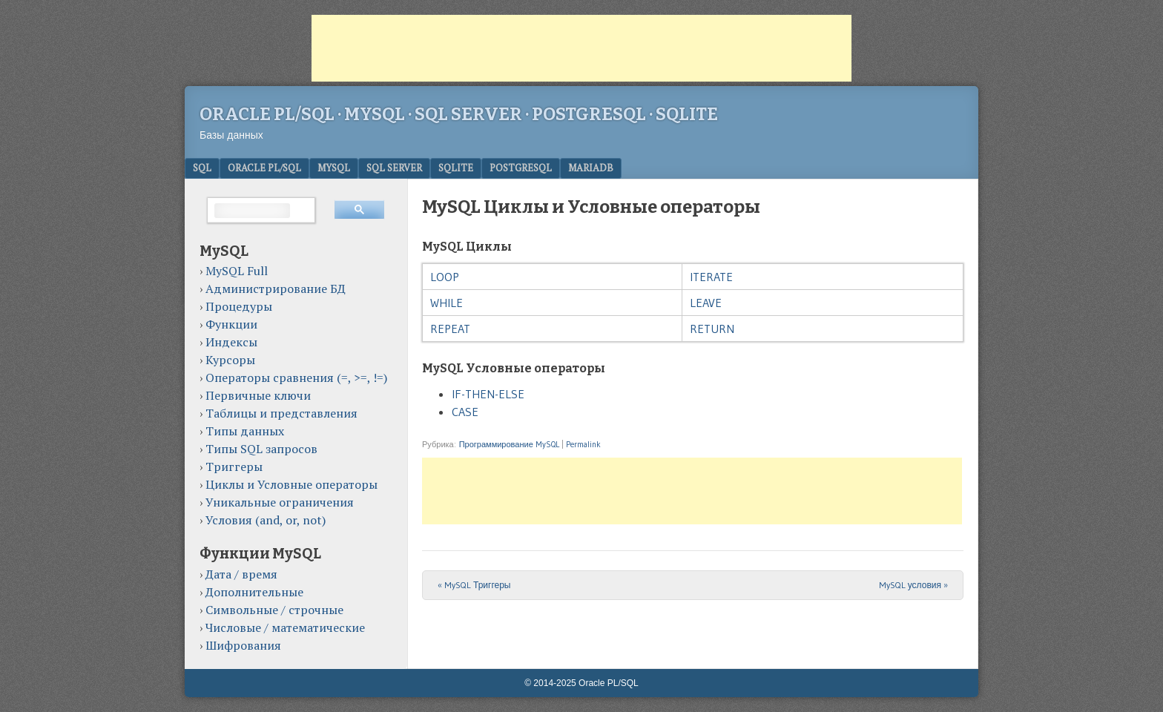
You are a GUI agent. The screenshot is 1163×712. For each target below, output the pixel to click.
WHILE (446, 302)
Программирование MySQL (509, 444)
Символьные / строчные (274, 609)
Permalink (583, 444)
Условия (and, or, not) (265, 520)
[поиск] (252, 210)
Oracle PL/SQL (264, 167)
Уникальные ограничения (279, 502)
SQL (202, 167)
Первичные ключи (258, 395)
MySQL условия (913, 584)
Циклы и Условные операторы (291, 484)
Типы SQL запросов (261, 449)
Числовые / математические (285, 627)
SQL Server (394, 167)
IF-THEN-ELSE (488, 393)
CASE (465, 411)
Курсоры (230, 360)
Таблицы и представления (281, 413)
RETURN (712, 328)
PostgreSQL (521, 167)
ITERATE (711, 276)
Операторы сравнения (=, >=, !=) (296, 377)
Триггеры (234, 466)
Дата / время (241, 574)
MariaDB (590, 167)
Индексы (231, 342)
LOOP (444, 276)
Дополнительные (254, 592)
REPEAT (450, 328)
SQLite (455, 167)
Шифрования (243, 645)
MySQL (333, 167)
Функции (231, 324)
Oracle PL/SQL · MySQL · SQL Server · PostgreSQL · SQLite (459, 114)
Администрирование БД (275, 288)
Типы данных (244, 431)
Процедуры (238, 306)
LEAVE (706, 302)
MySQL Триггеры (474, 584)
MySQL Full (236, 271)
